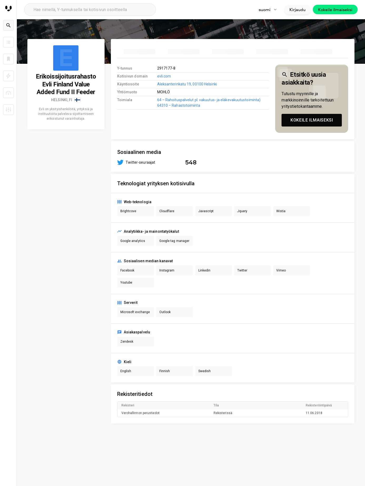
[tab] (139, 51)
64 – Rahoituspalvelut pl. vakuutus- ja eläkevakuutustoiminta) (209, 100)
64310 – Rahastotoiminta (178, 105)
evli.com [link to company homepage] (164, 76)
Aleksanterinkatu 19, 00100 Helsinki (187, 84)
